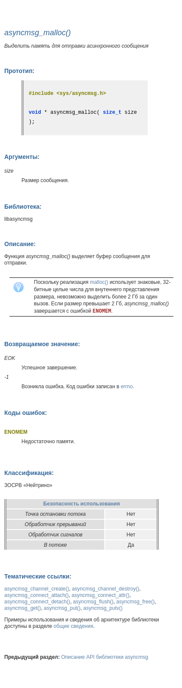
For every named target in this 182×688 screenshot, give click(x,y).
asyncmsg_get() (22, 608)
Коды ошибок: (25, 412)
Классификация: (29, 472)
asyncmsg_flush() (93, 602)
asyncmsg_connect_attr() (101, 595)
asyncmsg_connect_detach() (37, 602)
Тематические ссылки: (37, 576)
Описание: (20, 243)
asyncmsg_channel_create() (36, 589)
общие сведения (73, 626)
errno (127, 387)
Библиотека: (23, 206)
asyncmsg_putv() (102, 608)
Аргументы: (21, 156)
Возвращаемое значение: (42, 344)
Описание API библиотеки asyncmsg (105, 657)
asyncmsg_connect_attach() (36, 595)
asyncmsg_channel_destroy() (105, 589)
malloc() (99, 282)
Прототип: (19, 70)
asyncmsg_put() (62, 608)
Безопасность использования (81, 504)
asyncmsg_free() (135, 602)
